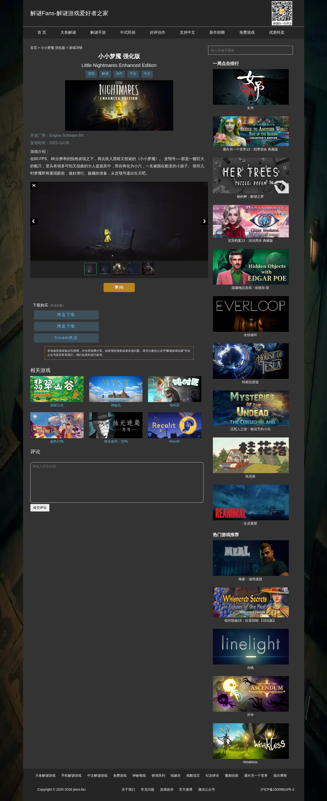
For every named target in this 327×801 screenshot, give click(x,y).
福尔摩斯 (280, 775)
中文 (147, 73)
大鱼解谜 (68, 32)
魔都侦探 (231, 775)
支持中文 (187, 32)
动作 (119, 73)
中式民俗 (128, 32)
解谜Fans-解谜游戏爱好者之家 (69, 13)
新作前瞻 (217, 32)
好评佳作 (157, 32)
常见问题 (147, 789)
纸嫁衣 (176, 775)
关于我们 (128, 789)
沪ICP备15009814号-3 (277, 789)
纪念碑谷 (212, 775)
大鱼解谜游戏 (45, 775)
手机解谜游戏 (71, 775)
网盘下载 (66, 315)
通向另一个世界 (256, 775)
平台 (133, 73)
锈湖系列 (158, 775)
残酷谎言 (193, 775)
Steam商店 (66, 338)
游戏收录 (166, 789)
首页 (33, 48)
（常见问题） (56, 305)
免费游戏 (247, 32)
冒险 (91, 73)
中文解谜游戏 (97, 775)
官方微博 (185, 789)
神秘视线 (139, 775)
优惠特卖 (276, 32)
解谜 (105, 73)
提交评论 (40, 507)
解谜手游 (98, 32)
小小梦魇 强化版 (53, 48)
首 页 (41, 32)
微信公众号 (206, 789)
